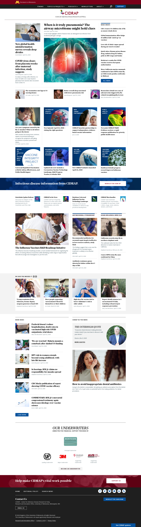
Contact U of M (41, 520)
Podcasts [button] (72, 6)
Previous (34, 277)
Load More (22, 415)
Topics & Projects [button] (55, 6)
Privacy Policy (52, 520)
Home (17, 491)
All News (106, 81)
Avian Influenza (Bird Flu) (111, 215)
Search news (47, 491)
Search (110, 6)
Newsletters (87, 6)
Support (120, 6)
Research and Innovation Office (24, 520)
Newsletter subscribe (114, 499)
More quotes (80, 342)
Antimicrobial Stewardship (83, 215)
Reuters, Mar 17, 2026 (81, 338)
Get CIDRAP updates (123, 525)
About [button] (99, 6)
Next (36, 277)
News (41, 6)
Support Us (116, 481)
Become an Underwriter (70, 469)
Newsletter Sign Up (113, 183)
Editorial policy (31, 491)
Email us (21, 508)
